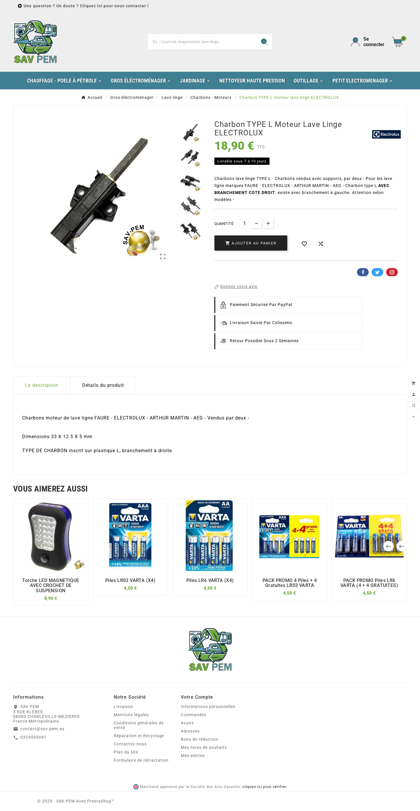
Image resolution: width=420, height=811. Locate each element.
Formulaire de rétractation (141, 760)
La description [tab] (41, 385)
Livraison (123, 706)
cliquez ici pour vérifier (264, 786)
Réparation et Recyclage (139, 735)
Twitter (377, 272)
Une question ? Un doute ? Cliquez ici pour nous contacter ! (86, 6)
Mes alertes (193, 755)
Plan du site (126, 752)
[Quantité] (244, 223)
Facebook (363, 272)
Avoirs (187, 723)
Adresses (190, 731)
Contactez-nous (130, 744)
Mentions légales (131, 714)
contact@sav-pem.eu (42, 728)
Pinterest (392, 272)
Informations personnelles (208, 706)
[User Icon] (368, 41)
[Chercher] (202, 41)
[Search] (264, 42)
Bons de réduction (199, 739)
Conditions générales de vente (139, 725)
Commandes (193, 714)
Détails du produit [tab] (103, 385)
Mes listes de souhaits (204, 747)
